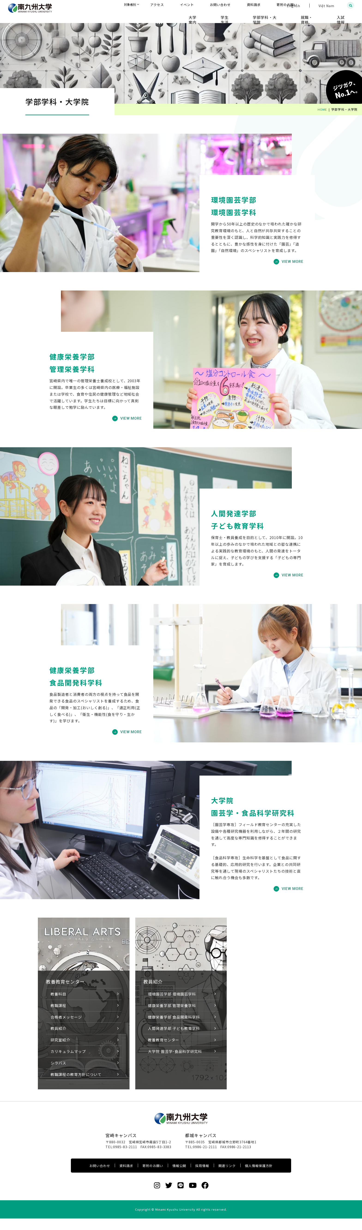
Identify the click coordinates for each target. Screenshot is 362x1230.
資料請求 (126, 1177)
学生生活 (249, 16)
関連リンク (227, 1177)
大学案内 (224, 16)
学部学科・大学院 (282, 16)
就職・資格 (317, 16)
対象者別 (176, 5)
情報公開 (179, 1177)
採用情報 (202, 1177)
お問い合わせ (99, 1177)
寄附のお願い (152, 1177)
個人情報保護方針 (259, 1177)
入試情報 (345, 16)
